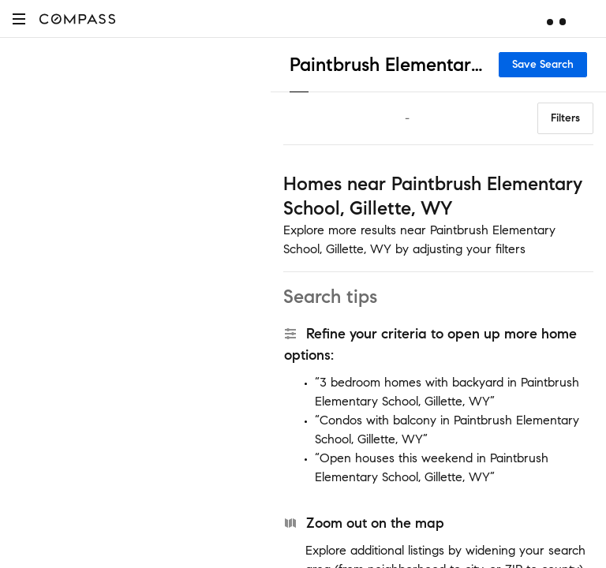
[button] (19, 18)
